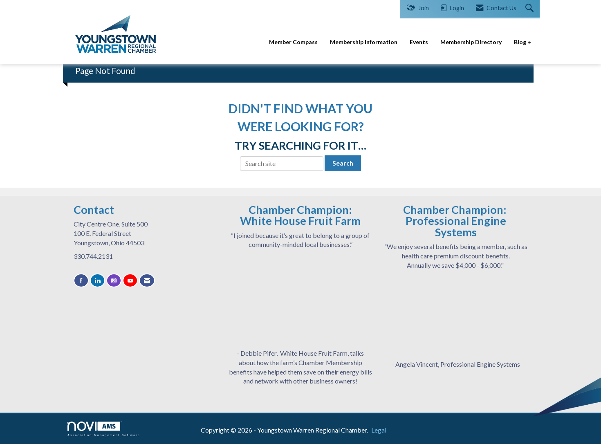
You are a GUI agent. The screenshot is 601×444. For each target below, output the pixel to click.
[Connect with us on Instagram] (113, 281)
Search (342, 163)
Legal (378, 430)
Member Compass (293, 41)
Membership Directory (471, 41)
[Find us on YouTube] (130, 281)
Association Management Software (103, 429)
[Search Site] (530, 8)
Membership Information (363, 41)
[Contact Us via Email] (147, 281)
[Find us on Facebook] (81, 281)
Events (419, 41)
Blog (520, 41)
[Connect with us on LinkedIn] (97, 281)
